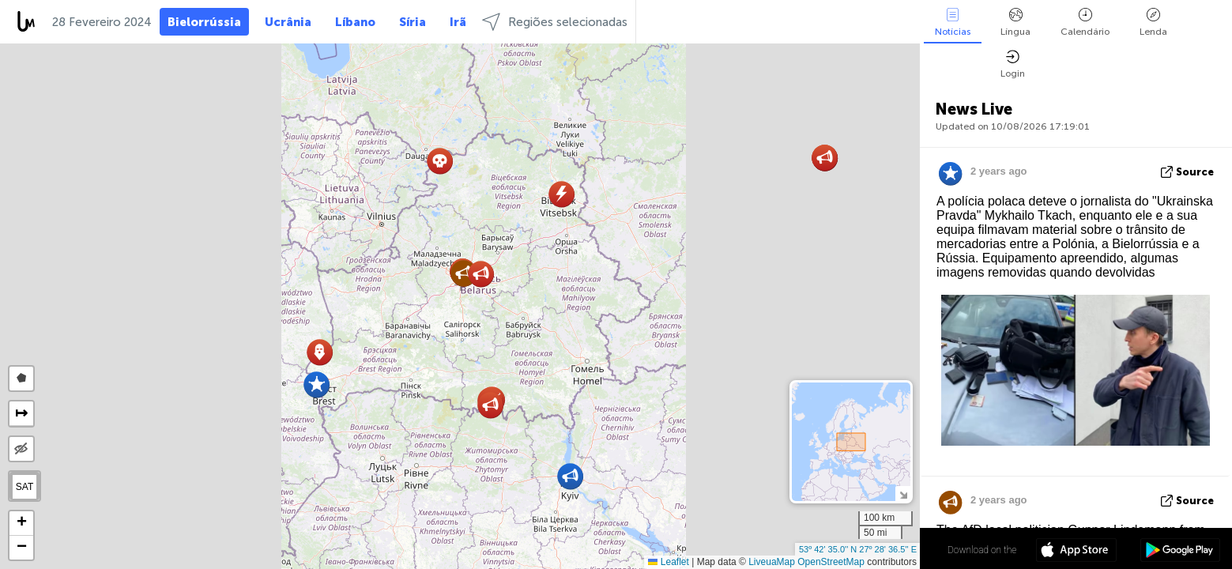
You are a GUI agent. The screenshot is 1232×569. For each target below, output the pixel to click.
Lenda (1153, 22)
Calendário (1085, 22)
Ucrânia (288, 22)
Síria (412, 22)
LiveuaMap (771, 561)
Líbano (355, 22)
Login (1012, 64)
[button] (570, 476)
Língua (1015, 22)
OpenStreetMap (831, 561)
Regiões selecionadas (554, 22)
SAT (24, 486)
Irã (458, 22)
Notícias (952, 22)
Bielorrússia (204, 22)
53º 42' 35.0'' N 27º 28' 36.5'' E (858, 549)
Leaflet (668, 561)
